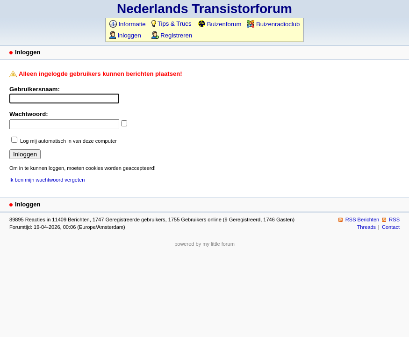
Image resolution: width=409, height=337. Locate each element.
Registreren (171, 35)
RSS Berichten (362, 219)
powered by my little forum (204, 244)
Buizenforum (219, 24)
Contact (391, 227)
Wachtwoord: (28, 113)
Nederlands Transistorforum (204, 8)
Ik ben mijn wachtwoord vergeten (47, 180)
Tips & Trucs (171, 23)
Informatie (127, 24)
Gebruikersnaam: (34, 89)
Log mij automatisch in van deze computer (68, 141)
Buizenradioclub (273, 24)
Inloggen (125, 35)
